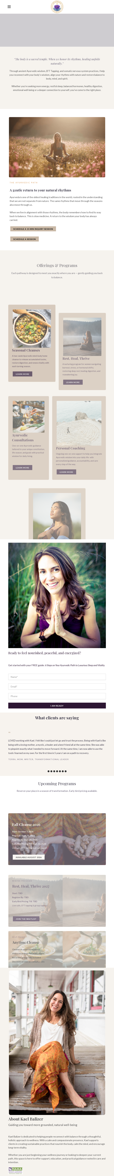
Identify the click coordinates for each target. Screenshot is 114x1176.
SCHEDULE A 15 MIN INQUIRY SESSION (33, 229)
